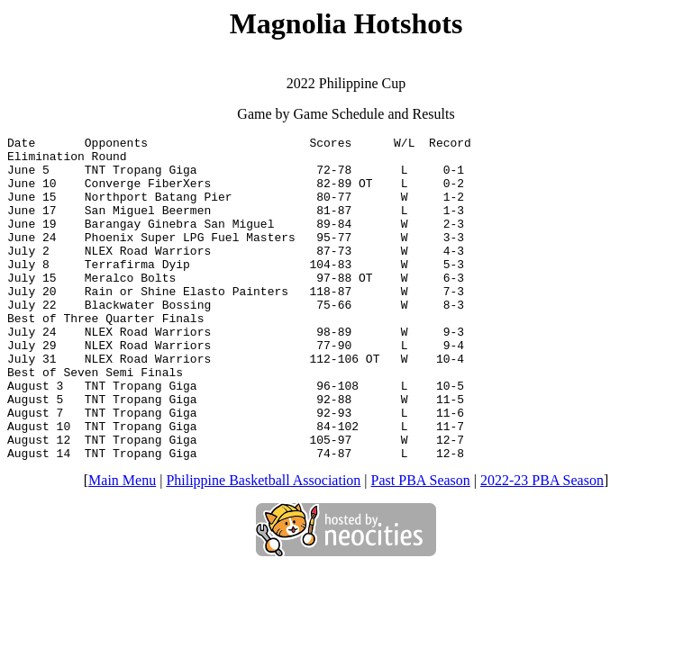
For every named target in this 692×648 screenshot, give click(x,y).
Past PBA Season (420, 545)
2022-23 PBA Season (542, 545)
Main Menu (122, 545)
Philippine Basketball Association (263, 545)
